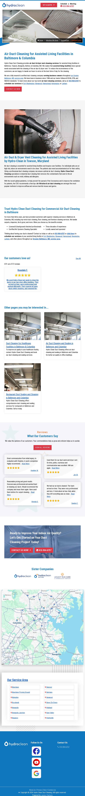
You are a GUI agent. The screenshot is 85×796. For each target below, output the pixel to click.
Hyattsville (49, 713)
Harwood (49, 693)
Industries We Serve (52, 40)
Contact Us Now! (21, 550)
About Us (32, 785)
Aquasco (15, 713)
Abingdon (15, 693)
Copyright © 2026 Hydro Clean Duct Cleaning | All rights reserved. (43, 788)
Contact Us (52, 785)
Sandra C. (74, 503)
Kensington (55, 84)
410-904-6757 (67, 6)
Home (40, 40)
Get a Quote (49, 5)
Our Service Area (17, 675)
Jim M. (75, 475)
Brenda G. (35, 502)
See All (78, 259)
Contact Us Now (13, 89)
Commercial (65, 40)
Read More (25, 464)
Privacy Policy (42, 785)
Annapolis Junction (18, 708)
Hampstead (47, 84)
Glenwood (38, 84)
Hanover (49, 683)
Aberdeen (15, 683)
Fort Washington (28, 84)
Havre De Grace (51, 698)
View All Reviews (42, 447)
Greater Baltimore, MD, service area (46, 239)
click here (70, 234)
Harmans (49, 688)
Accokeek (15, 698)
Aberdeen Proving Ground (21, 688)
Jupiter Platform (47, 791)
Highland (49, 703)
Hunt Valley (50, 708)
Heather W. (34, 470)
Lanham (64, 84)
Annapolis (15, 703)
